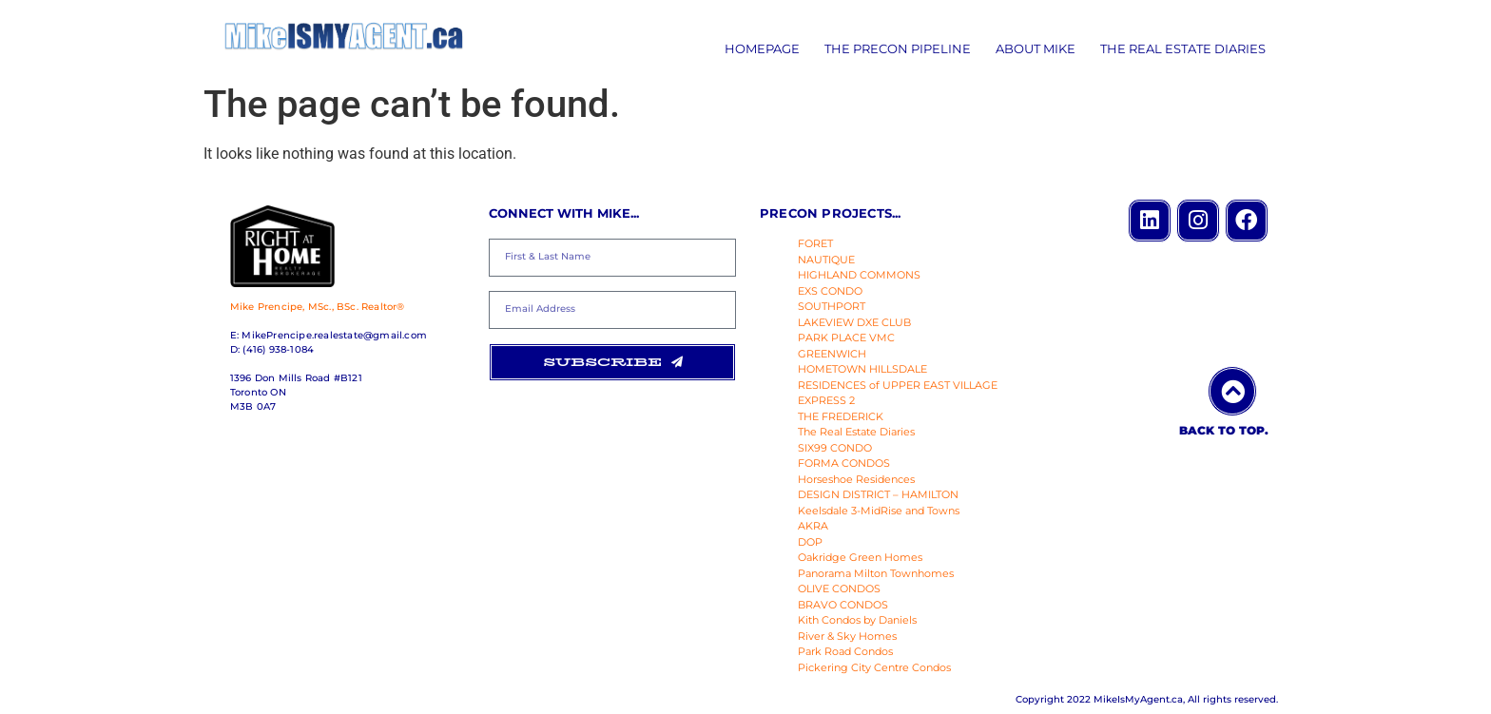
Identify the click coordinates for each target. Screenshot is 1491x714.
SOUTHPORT (831, 306)
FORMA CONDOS (844, 463)
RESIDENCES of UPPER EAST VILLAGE (897, 385)
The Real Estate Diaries (1183, 48)
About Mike (1035, 48)
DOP (810, 542)
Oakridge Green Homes (860, 557)
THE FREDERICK (840, 416)
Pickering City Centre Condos (874, 667)
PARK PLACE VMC (846, 337)
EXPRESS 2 (826, 400)
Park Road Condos (845, 651)
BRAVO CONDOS (843, 604)
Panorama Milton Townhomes (876, 573)
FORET (815, 243)
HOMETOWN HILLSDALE (862, 369)
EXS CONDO (830, 291)
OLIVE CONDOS (839, 588)
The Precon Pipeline (897, 48)
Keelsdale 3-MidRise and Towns (878, 510)
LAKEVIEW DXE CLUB (854, 322)
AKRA (813, 525)
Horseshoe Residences (856, 479)
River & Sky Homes (847, 636)
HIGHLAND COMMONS (859, 274)
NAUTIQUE (826, 259)
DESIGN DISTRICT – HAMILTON (878, 494)
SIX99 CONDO (835, 447)
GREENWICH (832, 353)
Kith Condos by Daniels (857, 620)
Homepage (762, 48)
